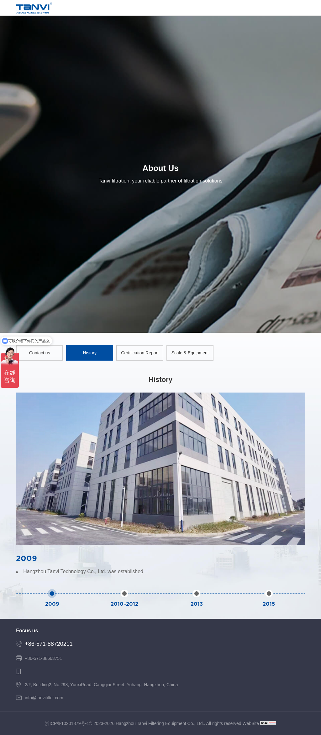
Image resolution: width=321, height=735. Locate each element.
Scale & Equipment (190, 352)
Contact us (39, 352)
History (90, 352)
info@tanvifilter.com (44, 697)
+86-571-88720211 (49, 644)
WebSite (250, 723)
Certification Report (140, 352)
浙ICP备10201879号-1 (67, 723)
